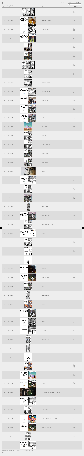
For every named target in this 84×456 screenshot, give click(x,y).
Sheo (73, 339)
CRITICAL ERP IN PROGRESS (47, 11)
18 (4, 108)
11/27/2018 (10, 259)
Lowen (74, 30)
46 (4, 357)
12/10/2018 (10, 374)
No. (4, 6)
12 (4, 55)
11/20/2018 (10, 197)
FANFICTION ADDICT (46, 144)
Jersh (74, 20)
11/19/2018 (10, 188)
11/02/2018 (10, 38)
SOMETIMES (44, 135)
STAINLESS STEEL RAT (46, 339)
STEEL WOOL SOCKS (45, 295)
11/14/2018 (10, 144)
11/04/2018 (10, 55)
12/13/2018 (10, 400)
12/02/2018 (10, 304)
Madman (74, 12)
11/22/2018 (10, 215)
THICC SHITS (44, 126)
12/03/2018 (10, 312)
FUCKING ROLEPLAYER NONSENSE (48, 366)
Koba (73, 74)
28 (4, 197)
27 (4, 188)
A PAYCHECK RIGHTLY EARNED (47, 224)
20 (4, 126)
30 (4, 215)
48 (4, 374)
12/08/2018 (10, 357)
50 (4, 392)
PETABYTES (44, 268)
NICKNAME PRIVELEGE (46, 312)
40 (4, 304)
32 (4, 233)
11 (4, 46)
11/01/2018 (10, 29)
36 (4, 268)
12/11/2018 (10, 383)
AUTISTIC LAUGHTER (46, 82)
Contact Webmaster (5, 453)
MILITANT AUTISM (45, 444)
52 (4, 409)
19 (4, 117)
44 (4, 339)
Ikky (73, 55)
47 (4, 366)
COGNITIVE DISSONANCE (46, 427)
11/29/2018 (10, 277)
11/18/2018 (10, 180)
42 (4, 321)
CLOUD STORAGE (45, 153)
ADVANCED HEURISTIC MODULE (47, 38)
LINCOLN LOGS (45, 383)
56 (4, 444)
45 (4, 348)
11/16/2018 (10, 162)
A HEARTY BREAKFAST (46, 215)
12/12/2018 (10, 392)
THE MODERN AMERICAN (46, 20)
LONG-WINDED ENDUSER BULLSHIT (48, 348)
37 (4, 277)
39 (4, 295)
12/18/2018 (10, 444)
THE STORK (44, 55)
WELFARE (43, 233)
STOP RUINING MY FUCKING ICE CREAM (49, 418)
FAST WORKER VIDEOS (46, 436)
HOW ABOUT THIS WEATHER (47, 374)
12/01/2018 (10, 295)
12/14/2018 (10, 409)
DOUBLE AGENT (45, 206)
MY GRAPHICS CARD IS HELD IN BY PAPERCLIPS (51, 392)
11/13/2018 (10, 135)
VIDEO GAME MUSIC (45, 250)
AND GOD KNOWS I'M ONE (46, 64)
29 (4, 206)
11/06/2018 (10, 73)
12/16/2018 (10, 427)
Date (10, 6)
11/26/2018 (10, 250)
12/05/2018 (10, 330)
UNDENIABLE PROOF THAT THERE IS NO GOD (50, 242)
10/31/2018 (10, 20)
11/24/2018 (10, 233)
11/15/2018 (10, 153)
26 (4, 180)
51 (4, 400)
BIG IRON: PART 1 (45, 100)
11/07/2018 (10, 82)
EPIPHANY (44, 304)
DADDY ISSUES (45, 162)
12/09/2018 (10, 366)
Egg (73, 38)
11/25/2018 (10, 242)
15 (4, 82)
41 (4, 312)
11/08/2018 (10, 91)
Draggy (74, 100)
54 (4, 427)
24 (4, 162)
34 (4, 250)
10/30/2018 (10, 11)
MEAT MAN (44, 188)
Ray (73, 171)
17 (4, 100)
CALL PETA (44, 286)
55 (4, 436)
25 (4, 171)
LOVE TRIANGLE (45, 117)
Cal (73, 11)
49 (4, 383)
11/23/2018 (10, 224)
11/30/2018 (10, 286)
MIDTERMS (44, 259)
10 (4, 38)
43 (4, 330)
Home (3, 452)
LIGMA (43, 171)
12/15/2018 (10, 418)
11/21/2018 (10, 206)
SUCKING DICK (45, 400)
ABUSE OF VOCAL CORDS (46, 197)
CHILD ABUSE (44, 330)
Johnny (74, 29)
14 (4, 73)
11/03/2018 (10, 46)
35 (4, 259)
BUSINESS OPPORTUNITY (46, 91)
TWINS (43, 321)
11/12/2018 (10, 126)
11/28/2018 (10, 268)
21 (4, 135)
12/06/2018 (10, 339)
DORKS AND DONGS (45, 29)
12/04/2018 (10, 321)
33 (4, 242)
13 (4, 64)
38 (4, 286)
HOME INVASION (45, 409)
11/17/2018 (10, 171)
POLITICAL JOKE (45, 180)
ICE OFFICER (44, 46)
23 (4, 153)
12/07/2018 (10, 348)
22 (4, 144)
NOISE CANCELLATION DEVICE (47, 73)
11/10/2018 (10, 108)
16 (4, 91)
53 (4, 418)
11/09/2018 (10, 100)
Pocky (74, 144)
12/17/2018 (10, 436)
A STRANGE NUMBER (45, 277)
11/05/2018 (10, 64)
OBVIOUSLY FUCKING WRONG (47, 357)
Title (43, 6)
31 (4, 224)
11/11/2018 (10, 117)
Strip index (6, 3)
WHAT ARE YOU (45, 108)
